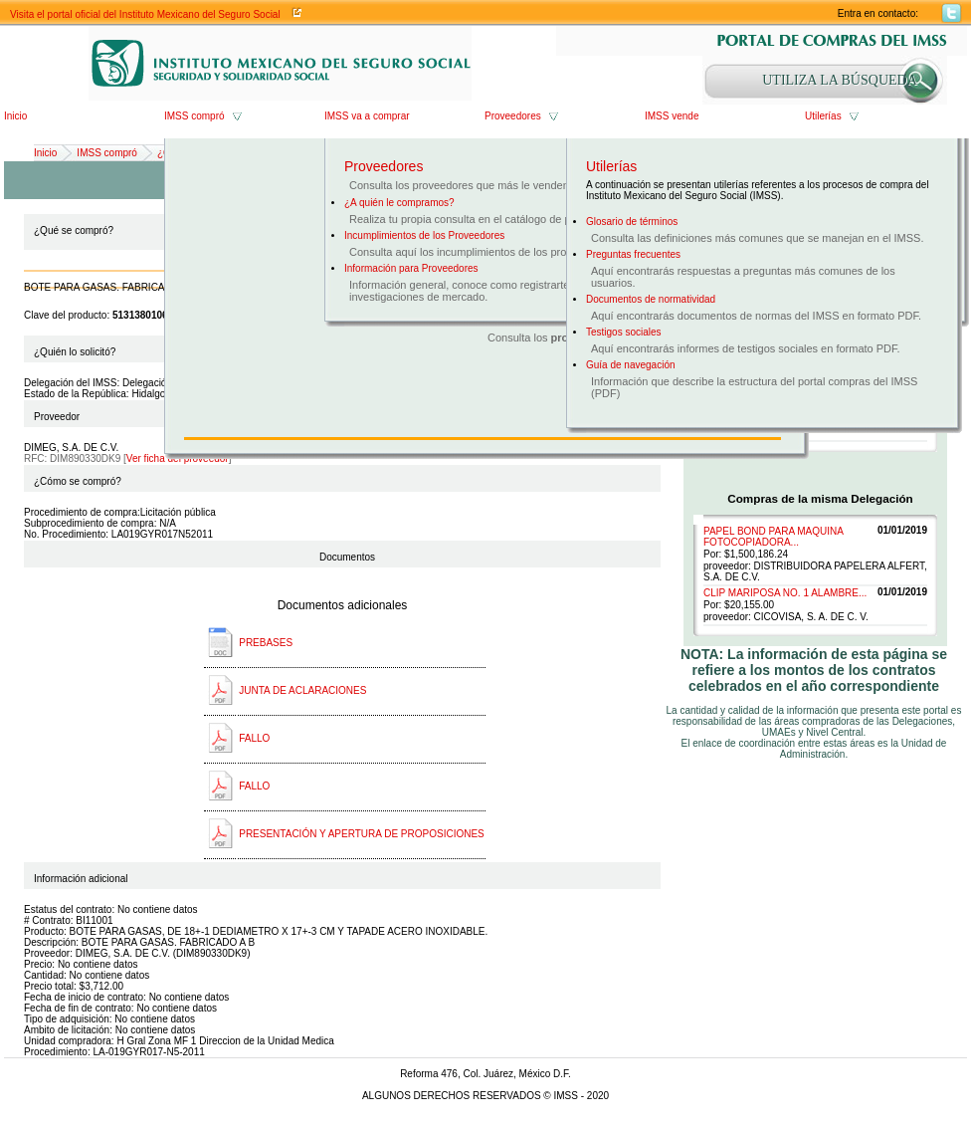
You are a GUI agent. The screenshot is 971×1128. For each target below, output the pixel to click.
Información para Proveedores (411, 268)
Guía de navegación (631, 364)
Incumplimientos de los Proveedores (424, 235)
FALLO (254, 738)
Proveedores (513, 116)
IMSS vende (671, 116)
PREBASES (265, 642)
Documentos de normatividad (650, 299)
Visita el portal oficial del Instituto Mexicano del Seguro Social (145, 14)
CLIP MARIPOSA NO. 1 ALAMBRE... (785, 592)
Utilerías (823, 116)
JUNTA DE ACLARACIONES (302, 690)
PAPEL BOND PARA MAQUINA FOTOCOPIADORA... (773, 537)
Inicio (15, 116)
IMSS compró (194, 116)
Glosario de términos (632, 221)
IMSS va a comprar (367, 116)
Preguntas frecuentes (633, 254)
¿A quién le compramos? (399, 202)
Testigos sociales (624, 332)
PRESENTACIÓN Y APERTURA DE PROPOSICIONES (362, 833)
